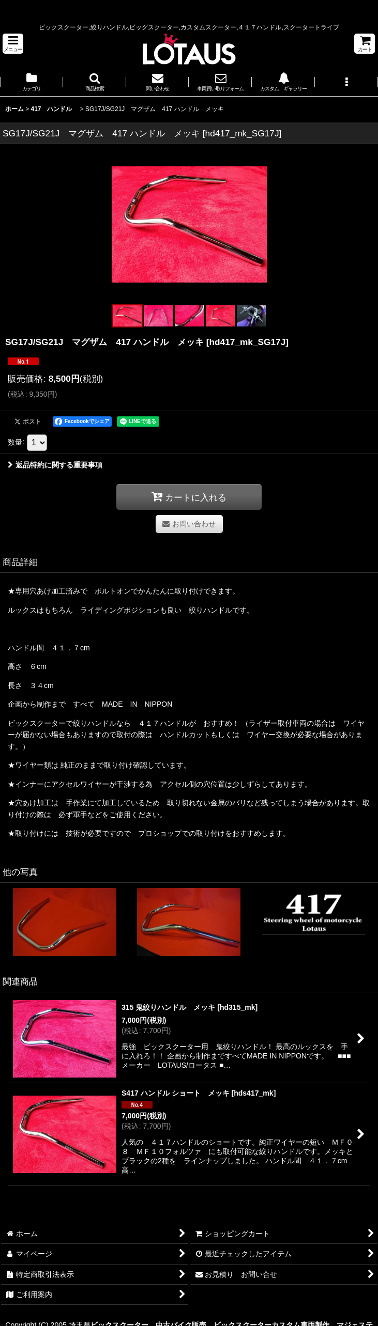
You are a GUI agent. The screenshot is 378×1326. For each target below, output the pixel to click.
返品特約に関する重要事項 (55, 465)
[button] (13, 44)
